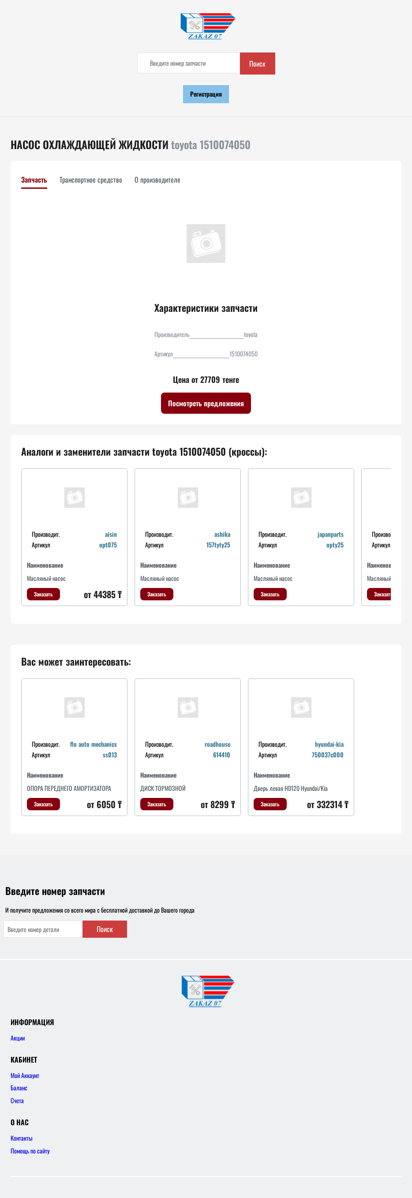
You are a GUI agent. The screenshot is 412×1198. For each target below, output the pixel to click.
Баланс (19, 1087)
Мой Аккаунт (25, 1075)
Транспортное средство (91, 179)
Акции (18, 1037)
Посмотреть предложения (206, 403)
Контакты (22, 1137)
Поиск (257, 63)
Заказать (43, 594)
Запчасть (34, 179)
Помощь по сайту (30, 1150)
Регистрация (206, 93)
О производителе (157, 179)
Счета (17, 1100)
